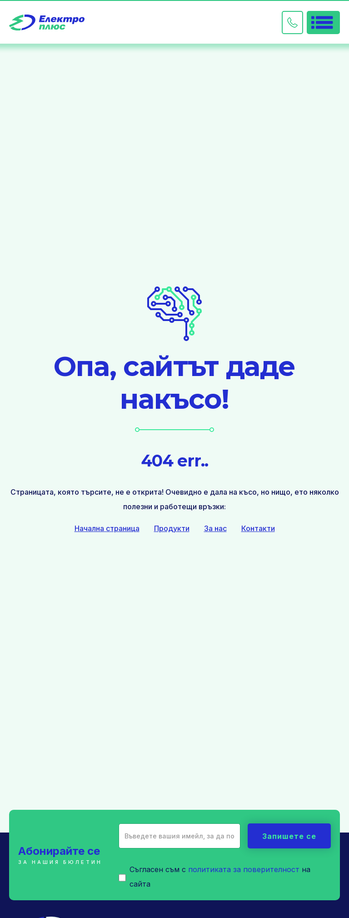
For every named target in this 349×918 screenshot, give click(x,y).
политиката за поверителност (243, 869)
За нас (215, 528)
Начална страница (107, 528)
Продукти (171, 528)
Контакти (258, 528)
